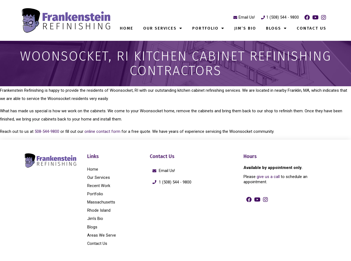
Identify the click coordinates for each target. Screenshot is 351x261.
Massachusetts (101, 202)
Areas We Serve (101, 235)
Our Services (162, 28)
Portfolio (208, 28)
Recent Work (98, 185)
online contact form (103, 131)
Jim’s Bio (245, 28)
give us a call (268, 176)
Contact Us (311, 28)
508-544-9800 (47, 131)
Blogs (276, 28)
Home (126, 28)
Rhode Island (99, 210)
